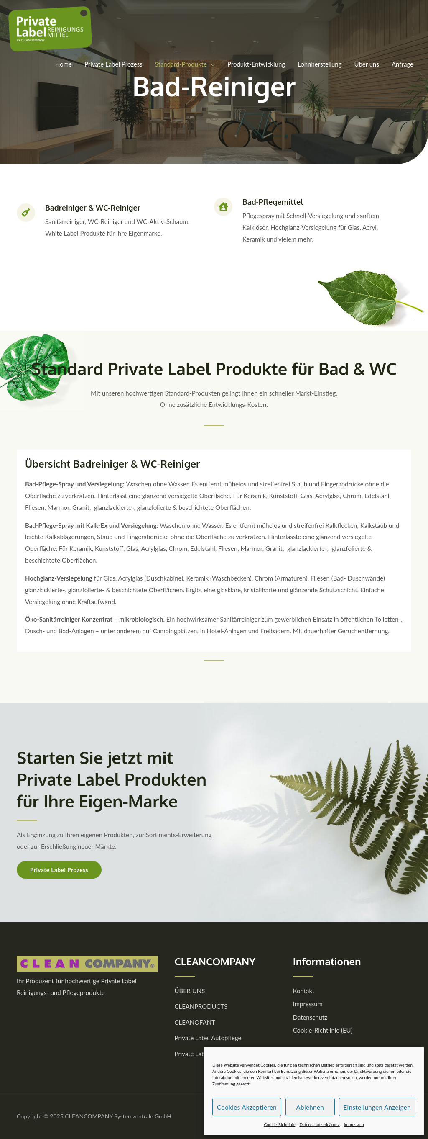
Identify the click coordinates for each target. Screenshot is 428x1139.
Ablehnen (310, 1107)
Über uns (366, 64)
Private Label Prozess (113, 64)
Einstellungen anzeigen (377, 1107)
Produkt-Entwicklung (256, 64)
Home (63, 64)
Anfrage (402, 64)
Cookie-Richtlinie (279, 1124)
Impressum (354, 1124)
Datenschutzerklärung (319, 1124)
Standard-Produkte (181, 64)
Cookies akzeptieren (247, 1107)
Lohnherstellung (319, 64)
